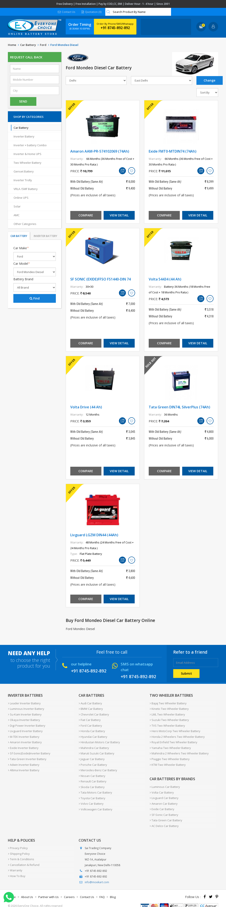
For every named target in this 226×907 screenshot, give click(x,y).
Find (35, 298)
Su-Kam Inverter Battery (24, 714)
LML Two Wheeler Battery (167, 714)
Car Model (21, 264)
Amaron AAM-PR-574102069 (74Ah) (99, 151)
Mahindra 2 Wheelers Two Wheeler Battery (179, 750)
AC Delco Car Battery (164, 820)
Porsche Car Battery (93, 761)
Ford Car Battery (90, 724)
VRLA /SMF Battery (26, 189)
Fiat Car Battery (90, 719)
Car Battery (28, 45)
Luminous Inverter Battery (26, 708)
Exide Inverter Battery (23, 745)
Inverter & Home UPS (27, 154)
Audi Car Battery (90, 703)
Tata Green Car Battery (166, 814)
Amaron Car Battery (163, 799)
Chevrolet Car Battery (94, 714)
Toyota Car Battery (92, 792)
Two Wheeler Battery (27, 163)
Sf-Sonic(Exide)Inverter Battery (29, 750)
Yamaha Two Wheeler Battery (170, 745)
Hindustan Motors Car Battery (99, 740)
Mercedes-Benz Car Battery (98, 766)
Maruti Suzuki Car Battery (96, 750)
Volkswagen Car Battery (95, 803)
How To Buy (16, 868)
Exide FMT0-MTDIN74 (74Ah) (172, 151)
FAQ (102, 890)
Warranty (15, 862)
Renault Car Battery (92, 777)
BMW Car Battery (91, 708)
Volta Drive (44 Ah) (86, 407)
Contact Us (66, 12)
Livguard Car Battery (164, 793)
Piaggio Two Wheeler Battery (169, 756)
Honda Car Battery (92, 729)
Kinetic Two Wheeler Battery (169, 708)
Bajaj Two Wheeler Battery (168, 703)
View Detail (119, 215)
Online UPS (21, 198)
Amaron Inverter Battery (25, 740)
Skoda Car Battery (91, 782)
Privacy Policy (18, 841)
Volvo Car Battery (91, 798)
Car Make (21, 248)
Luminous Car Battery (165, 783)
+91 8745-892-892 (115, 28)
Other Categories (25, 224)
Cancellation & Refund (23, 857)
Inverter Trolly (23, 180)
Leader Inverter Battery (24, 703)
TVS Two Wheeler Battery (167, 724)
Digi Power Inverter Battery (26, 724)
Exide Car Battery (162, 804)
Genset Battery (24, 172)
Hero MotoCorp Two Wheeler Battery (175, 729)
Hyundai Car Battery (93, 735)
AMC (16, 215)
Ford (43, 45)
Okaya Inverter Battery (24, 719)
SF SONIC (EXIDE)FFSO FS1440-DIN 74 (100, 279)
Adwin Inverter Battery (23, 761)
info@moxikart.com (97, 875)
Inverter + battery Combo (30, 145)
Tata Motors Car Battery (95, 787)
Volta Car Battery (162, 788)
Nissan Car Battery (92, 771)
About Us (27, 890)
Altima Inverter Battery (23, 766)
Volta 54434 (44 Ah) (165, 279)
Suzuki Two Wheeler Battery (169, 719)
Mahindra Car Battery (94, 745)
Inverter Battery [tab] (45, 236)
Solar (17, 207)
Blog (113, 890)
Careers (69, 890)
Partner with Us (48, 890)
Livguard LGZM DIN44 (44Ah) (94, 535)
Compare (85, 215)
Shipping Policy (19, 847)
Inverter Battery (24, 137)
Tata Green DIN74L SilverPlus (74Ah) (179, 407)
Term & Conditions (21, 852)
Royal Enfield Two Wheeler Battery (173, 740)
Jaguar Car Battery (91, 756)
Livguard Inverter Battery (25, 729)
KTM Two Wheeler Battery (167, 761)
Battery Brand (23, 279)
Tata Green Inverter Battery (27, 756)
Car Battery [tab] (19, 236)
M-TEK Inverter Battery (23, 735)
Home (12, 45)
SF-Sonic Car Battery (164, 809)
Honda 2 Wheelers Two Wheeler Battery (177, 735)
